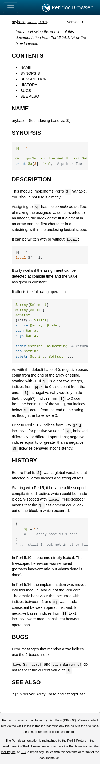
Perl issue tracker (81, 746)
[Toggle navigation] (10, 7)
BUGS (25, 91)
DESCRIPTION (33, 79)
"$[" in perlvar (23, 694)
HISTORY (28, 85)
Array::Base (46, 694)
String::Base (75, 694)
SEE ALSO (29, 96)
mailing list (8, 752)
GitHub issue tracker (31, 725)
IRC (23, 752)
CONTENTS (27, 55)
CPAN (42, 22)
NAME (25, 67)
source (32, 22)
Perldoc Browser (67, 8)
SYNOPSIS (30, 73)
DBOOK (69, 720)
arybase (18, 22)
